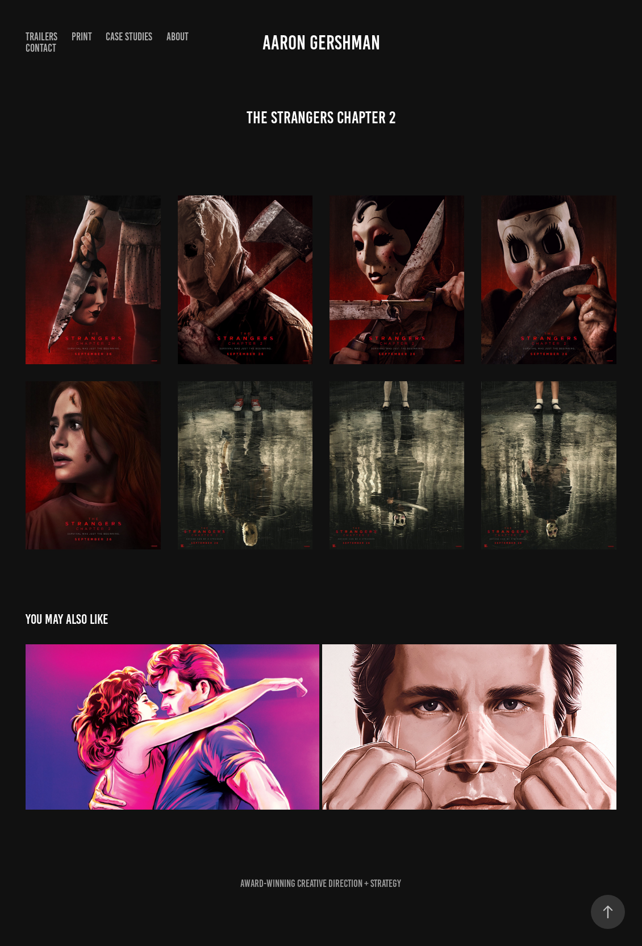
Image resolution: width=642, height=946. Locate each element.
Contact (41, 48)
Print (82, 37)
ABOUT (177, 37)
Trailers (41, 37)
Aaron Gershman (321, 42)
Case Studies (129, 37)
